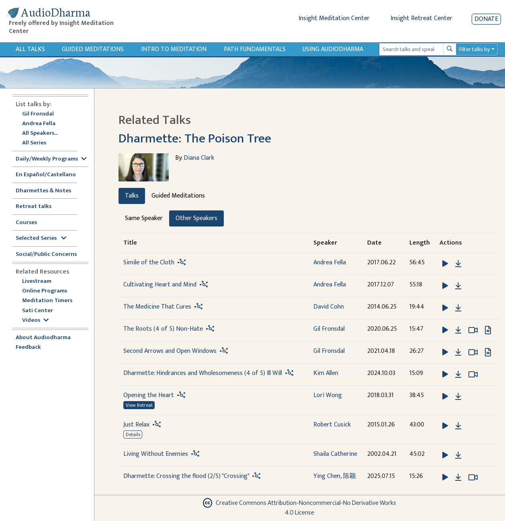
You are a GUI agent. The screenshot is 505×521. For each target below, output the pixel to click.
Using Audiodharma (333, 49)
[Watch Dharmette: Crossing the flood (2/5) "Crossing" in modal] (473, 477)
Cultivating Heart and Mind (159, 284)
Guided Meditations (93, 49)
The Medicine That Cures (157, 306)
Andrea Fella (38, 123)
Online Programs (44, 291)
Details (133, 434)
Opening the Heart (148, 395)
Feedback (28, 347)
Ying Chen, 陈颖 (334, 476)
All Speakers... (40, 133)
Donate (486, 19)
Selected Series (41, 238)
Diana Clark (199, 157)
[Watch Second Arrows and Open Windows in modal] (473, 352)
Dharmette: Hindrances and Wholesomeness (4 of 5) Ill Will (202, 373)
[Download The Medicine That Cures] (458, 308)
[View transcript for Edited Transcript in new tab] (488, 329)
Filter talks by (474, 49)
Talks (132, 195)
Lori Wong (327, 395)
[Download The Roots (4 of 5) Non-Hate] (458, 330)
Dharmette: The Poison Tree (195, 138)
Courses (26, 222)
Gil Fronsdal (38, 114)
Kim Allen (325, 373)
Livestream (36, 281)
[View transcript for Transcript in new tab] (488, 351)
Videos (35, 320)
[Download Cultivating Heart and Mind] (458, 286)
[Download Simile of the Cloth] (458, 264)
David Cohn (328, 306)
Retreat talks (33, 206)
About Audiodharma (43, 337)
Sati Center (37, 310)
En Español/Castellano (46, 174)
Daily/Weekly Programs (51, 159)
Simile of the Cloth (148, 262)
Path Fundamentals (255, 49)
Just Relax (136, 424)
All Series (34, 143)
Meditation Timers (47, 300)
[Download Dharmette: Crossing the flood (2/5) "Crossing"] (458, 478)
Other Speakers (196, 218)
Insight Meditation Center (334, 18)
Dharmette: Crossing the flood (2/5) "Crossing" (186, 476)
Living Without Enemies (155, 454)
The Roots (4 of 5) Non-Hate (163, 328)
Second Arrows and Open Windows (170, 351)
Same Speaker (144, 218)
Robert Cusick (332, 424)
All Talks (30, 49)
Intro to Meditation (173, 49)
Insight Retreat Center (421, 18)
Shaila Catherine (335, 454)
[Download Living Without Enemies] (458, 455)
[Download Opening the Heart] (458, 397)
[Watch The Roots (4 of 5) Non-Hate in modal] (473, 330)
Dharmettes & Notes (43, 191)
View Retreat (139, 405)
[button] (446, 263)
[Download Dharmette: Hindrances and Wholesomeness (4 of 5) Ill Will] (458, 375)
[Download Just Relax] (458, 426)
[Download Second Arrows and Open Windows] (458, 352)
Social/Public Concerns (46, 254)
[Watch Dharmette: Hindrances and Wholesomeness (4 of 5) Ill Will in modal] (473, 374)
